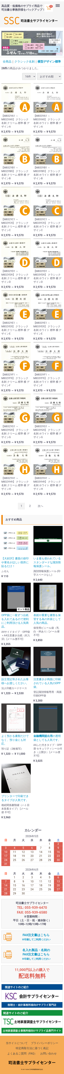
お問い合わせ (48, 1053)
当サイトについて (17, 1043)
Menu (58, 4)
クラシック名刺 (24, 61)
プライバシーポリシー (44, 1043)
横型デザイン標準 (49, 61)
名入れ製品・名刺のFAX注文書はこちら (36, 954)
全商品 (7, 61)
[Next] (40, 506)
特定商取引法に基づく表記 (32, 1048)
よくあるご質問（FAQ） (22, 1053)
